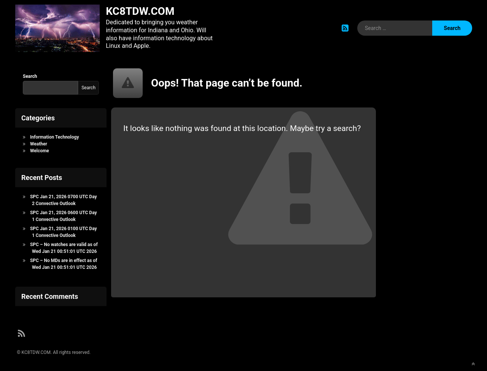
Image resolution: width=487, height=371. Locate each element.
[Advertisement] (426, 187)
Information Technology (54, 137)
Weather (38, 144)
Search (30, 76)
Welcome (39, 150)
